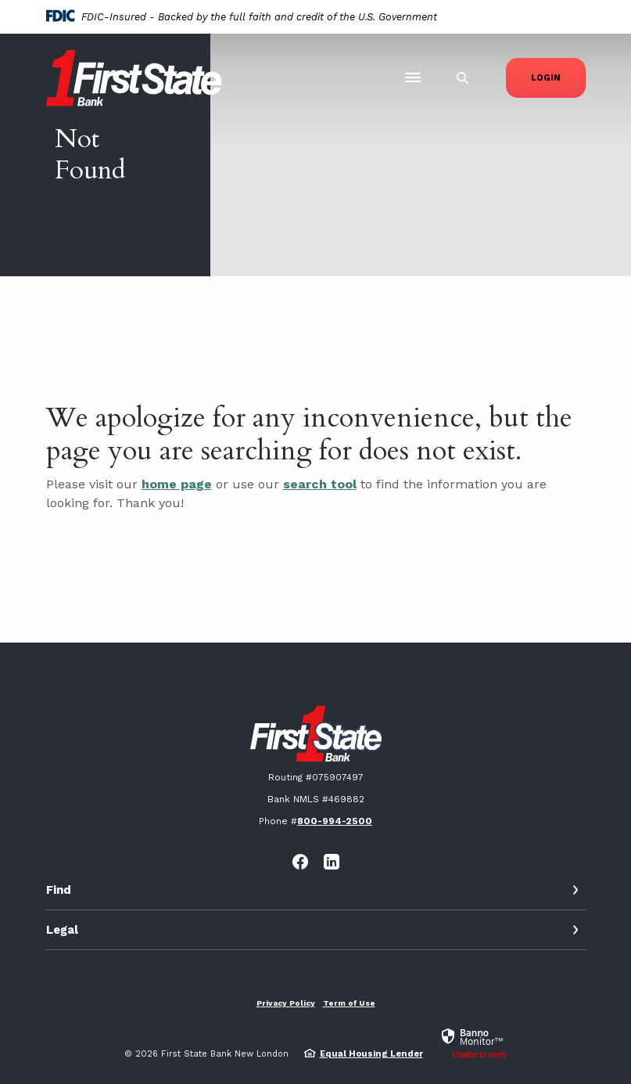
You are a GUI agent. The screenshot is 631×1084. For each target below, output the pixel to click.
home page (177, 484)
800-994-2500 (334, 821)
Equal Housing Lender (371, 1054)
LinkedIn (331, 862)
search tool (320, 484)
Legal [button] (62, 930)
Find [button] (58, 890)
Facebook (300, 862)
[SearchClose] (463, 78)
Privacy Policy (285, 1003)
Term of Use (349, 1003)
